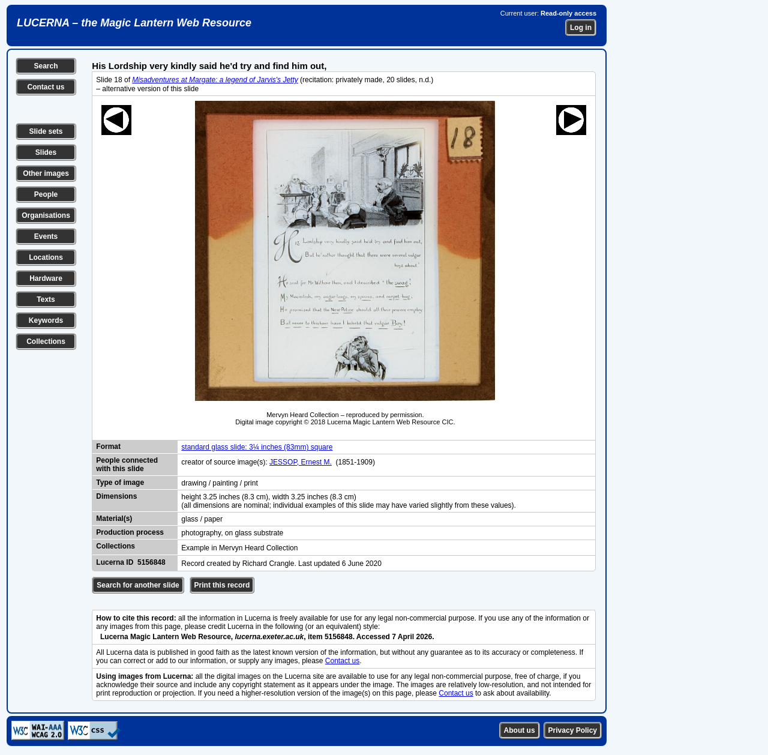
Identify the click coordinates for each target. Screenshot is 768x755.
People (46, 194)
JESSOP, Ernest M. (300, 462)
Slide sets (45, 131)
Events (46, 236)
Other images (46, 173)
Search (46, 66)
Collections (45, 341)
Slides (45, 152)
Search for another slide (138, 585)
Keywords (46, 320)
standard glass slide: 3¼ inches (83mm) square (256, 447)
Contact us (45, 87)
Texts (46, 299)
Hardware (45, 278)
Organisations (46, 215)
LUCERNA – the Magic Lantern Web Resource (134, 23)
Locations (46, 257)
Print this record (222, 585)
